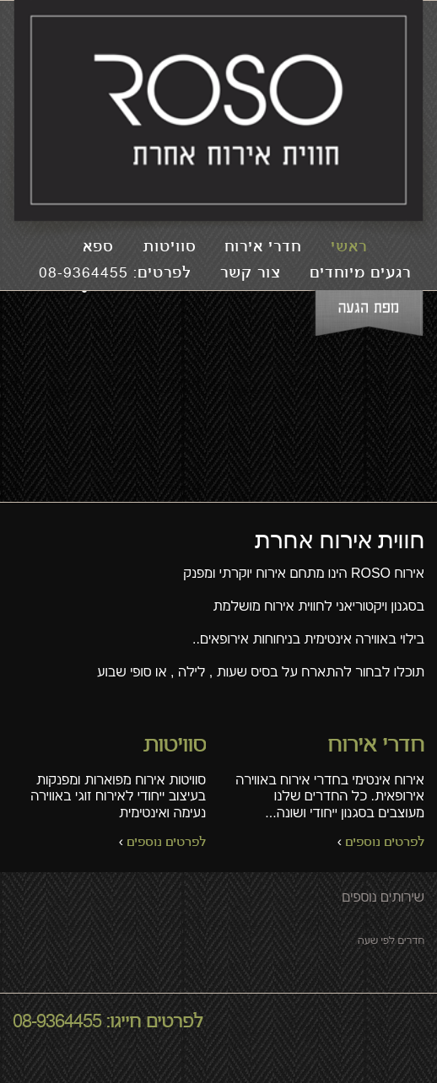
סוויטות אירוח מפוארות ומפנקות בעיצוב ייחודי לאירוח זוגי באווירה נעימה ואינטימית (109, 793)
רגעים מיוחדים (360, 274)
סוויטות (169, 247)
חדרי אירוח (262, 247)
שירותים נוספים (383, 897)
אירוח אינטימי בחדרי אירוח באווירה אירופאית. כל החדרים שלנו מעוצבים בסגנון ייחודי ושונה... (327, 793)
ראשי (349, 247)
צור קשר (250, 274)
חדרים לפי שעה (391, 940)
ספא (98, 247)
